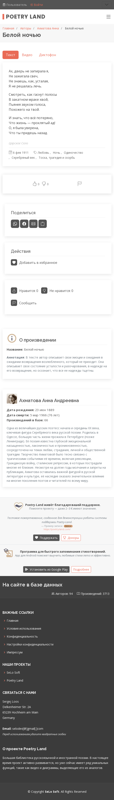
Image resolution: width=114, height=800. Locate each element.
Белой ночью (74, 28)
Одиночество (73, 153)
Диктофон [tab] (47, 55)
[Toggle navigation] (106, 4)
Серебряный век (23, 158)
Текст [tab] (10, 55)
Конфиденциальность (22, 636)
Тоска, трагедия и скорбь (57, 158)
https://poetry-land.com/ (57, 529)
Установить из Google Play (46, 569)
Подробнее (81, 569)
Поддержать (46, 538)
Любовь (43, 153)
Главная (8, 28)
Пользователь (15, 5)
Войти (36, 5)
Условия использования (24, 628)
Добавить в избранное (34, 262)
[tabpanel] (57, 128)
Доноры (71, 538)
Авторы (25, 28)
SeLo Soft (13, 672)
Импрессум (15, 652)
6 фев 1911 (21, 153)
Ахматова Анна (48, 28)
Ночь (56, 153)
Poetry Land (25, 16)
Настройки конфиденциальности (30, 644)
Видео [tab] (27, 55)
